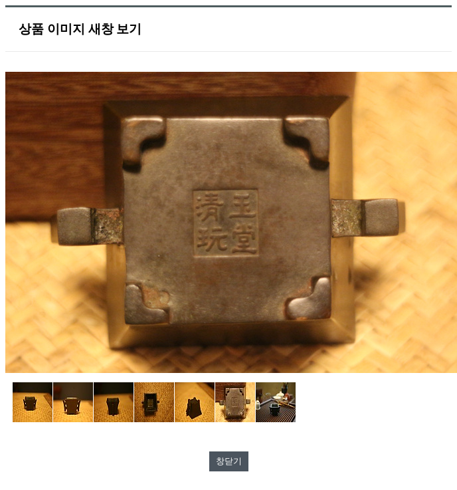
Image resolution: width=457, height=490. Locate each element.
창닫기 (229, 461)
